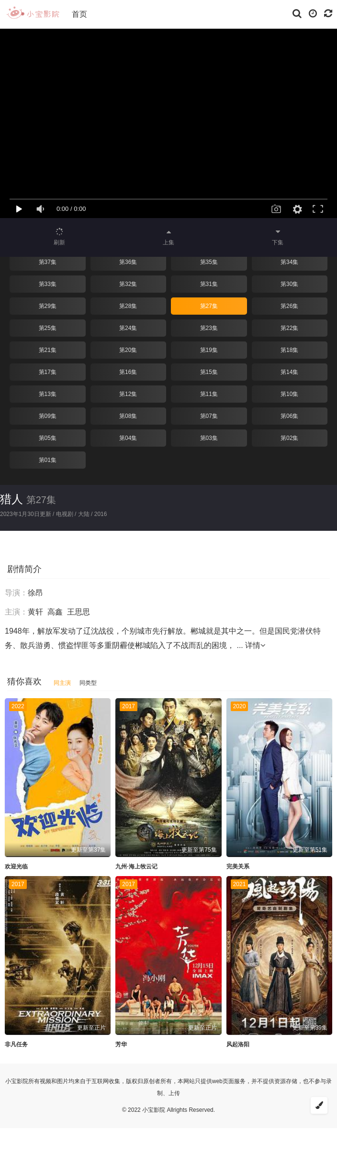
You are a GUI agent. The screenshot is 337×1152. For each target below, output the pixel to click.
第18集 (289, 350)
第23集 (209, 328)
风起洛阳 (237, 1044)
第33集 (47, 284)
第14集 (289, 372)
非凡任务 (16, 1044)
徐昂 (35, 593)
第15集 (209, 372)
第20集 (128, 350)
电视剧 (64, 514)
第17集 (47, 372)
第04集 (128, 438)
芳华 (121, 1044)
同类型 (88, 683)
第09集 (47, 416)
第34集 (289, 262)
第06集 (289, 416)
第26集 (289, 306)
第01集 (47, 460)
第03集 (209, 438)
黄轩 (35, 612)
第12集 (128, 394)
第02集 (289, 438)
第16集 (128, 372)
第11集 (209, 394)
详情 (255, 645)
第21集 (47, 350)
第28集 (128, 306)
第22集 (289, 328)
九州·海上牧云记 (136, 866)
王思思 (78, 612)
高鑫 (55, 612)
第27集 (209, 306)
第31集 (209, 284)
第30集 (289, 284)
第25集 (47, 328)
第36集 (128, 262)
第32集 (128, 284)
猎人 (11, 499)
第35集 (209, 262)
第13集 (47, 394)
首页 (79, 14)
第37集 (47, 262)
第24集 (128, 328)
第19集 (209, 350)
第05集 (47, 438)
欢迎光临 (16, 866)
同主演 (62, 683)
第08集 (128, 416)
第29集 (47, 306)
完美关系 (237, 866)
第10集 (289, 394)
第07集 (209, 416)
